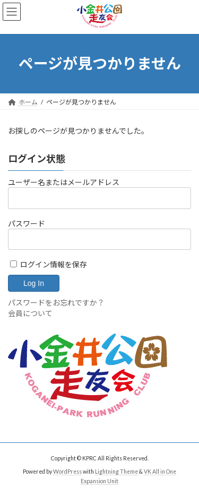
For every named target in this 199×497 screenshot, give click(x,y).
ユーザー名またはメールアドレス (63, 182)
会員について (30, 313)
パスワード (26, 223)
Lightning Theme (116, 471)
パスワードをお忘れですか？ (56, 302)
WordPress (67, 471)
